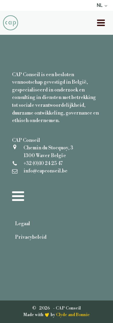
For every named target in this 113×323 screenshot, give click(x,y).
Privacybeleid (30, 237)
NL (100, 5)
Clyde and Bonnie (73, 315)
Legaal (22, 224)
